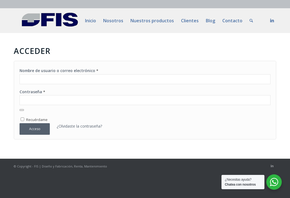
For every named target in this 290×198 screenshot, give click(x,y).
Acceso (34, 129)
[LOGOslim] (50, 21)
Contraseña (32, 91)
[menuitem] (90, 21)
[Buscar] (251, 21)
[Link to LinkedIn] (272, 20)
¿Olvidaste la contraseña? (79, 126)
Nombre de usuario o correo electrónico (59, 70)
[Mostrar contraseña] (22, 110)
